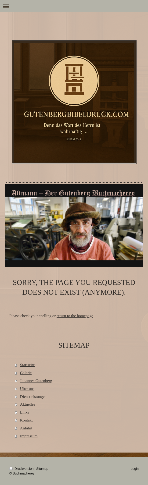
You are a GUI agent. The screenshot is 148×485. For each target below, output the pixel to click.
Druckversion (21, 469)
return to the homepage (75, 316)
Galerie (26, 373)
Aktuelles (27, 404)
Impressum (29, 436)
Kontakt (26, 420)
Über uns (27, 388)
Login (135, 469)
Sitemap (42, 469)
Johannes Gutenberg (36, 381)
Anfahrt (26, 428)
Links (24, 412)
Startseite (27, 365)
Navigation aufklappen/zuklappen (74, 6)
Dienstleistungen (33, 396)
